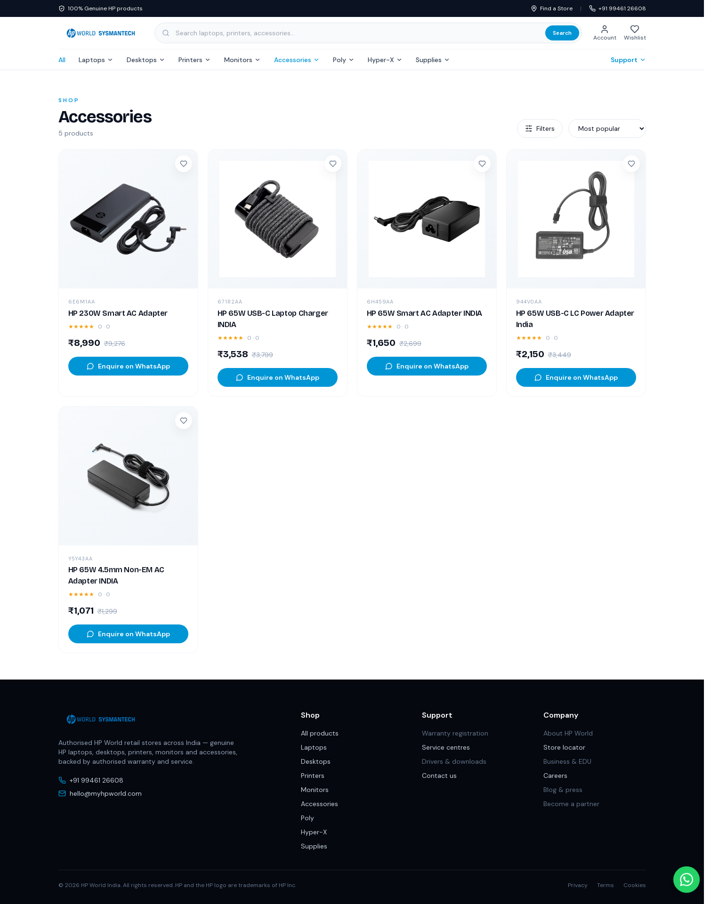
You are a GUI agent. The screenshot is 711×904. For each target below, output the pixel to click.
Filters (540, 128)
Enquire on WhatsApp (128, 366)
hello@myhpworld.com (100, 793)
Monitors (242, 60)
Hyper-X (385, 60)
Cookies (634, 885)
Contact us (439, 775)
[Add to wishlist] (183, 163)
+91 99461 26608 (617, 8)
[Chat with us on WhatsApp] (686, 879)
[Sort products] (607, 128)
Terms (605, 885)
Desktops (146, 60)
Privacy (578, 885)
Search (562, 33)
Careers (555, 775)
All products (320, 733)
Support (628, 60)
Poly (344, 60)
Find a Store (552, 8)
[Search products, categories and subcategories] (368, 33)
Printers (194, 60)
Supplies (433, 60)
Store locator (564, 747)
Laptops (96, 60)
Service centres (446, 747)
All (61, 60)
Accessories (297, 60)
